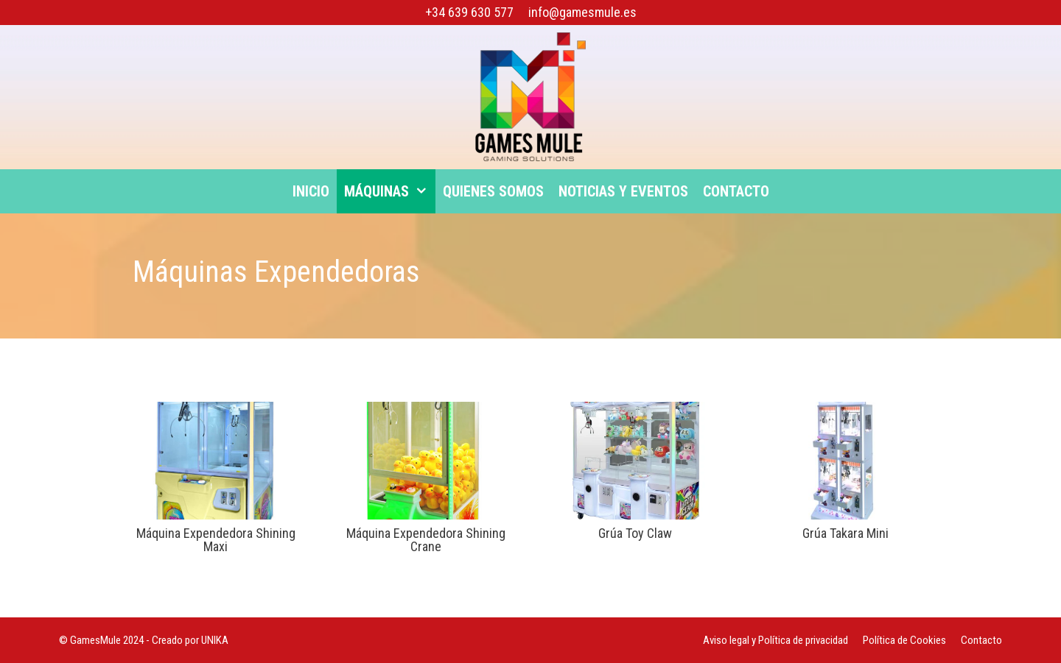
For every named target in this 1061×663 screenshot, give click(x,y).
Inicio (311, 191)
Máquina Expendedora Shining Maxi (215, 539)
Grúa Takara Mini (845, 533)
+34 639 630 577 (469, 12)
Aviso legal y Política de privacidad (775, 640)
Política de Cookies (904, 640)
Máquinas (389, 191)
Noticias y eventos (623, 191)
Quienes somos (493, 191)
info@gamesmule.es (582, 12)
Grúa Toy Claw (635, 533)
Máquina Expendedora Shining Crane (425, 539)
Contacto (736, 191)
